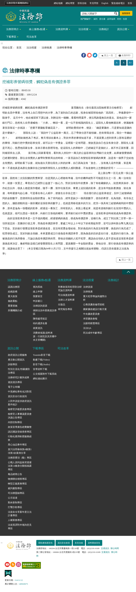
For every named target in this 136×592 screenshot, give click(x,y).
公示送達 (12, 498)
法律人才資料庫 (66, 300)
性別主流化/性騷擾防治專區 (19, 371)
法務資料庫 (62, 29)
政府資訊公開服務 (17, 355)
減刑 (95, 19)
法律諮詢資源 (40, 305)
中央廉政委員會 (91, 314)
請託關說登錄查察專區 (20, 431)
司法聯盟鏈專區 (16, 493)
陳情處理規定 (40, 318)
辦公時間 (115, 548)
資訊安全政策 (64, 543)
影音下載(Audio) (41, 364)
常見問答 (94, 3)
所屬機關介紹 (15, 310)
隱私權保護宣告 (45, 543)
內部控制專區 (15, 422)
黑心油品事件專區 (17, 444)
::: (2, 2)
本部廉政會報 (90, 318)
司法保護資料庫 (66, 295)
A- (117, 62)
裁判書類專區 (15, 488)
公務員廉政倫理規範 (93, 304)
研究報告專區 (65, 309)
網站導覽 (70, 3)
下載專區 (11, 36)
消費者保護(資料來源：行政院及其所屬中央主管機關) (45, 336)
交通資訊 (105, 548)
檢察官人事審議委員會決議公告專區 (20, 416)
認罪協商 (111, 19)
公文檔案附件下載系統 (45, 374)
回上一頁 (108, 55)
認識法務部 (14, 287)
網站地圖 (58, 3)
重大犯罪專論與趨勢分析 (95, 298)
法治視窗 (83, 29)
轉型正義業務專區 (17, 483)
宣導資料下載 (40, 369)
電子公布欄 (14, 387)
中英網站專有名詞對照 (20, 391)
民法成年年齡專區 (92, 333)
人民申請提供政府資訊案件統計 (20, 403)
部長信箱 (82, 3)
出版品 (61, 304)
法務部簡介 (12, 29)
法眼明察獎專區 (91, 323)
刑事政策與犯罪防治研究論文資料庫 (70, 289)
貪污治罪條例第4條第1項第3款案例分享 (20, 451)
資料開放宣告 (94, 543)
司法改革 (32, 36)
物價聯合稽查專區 (17, 479)
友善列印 (126, 55)
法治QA (87, 328)
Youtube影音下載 (41, 355)
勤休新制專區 (15, 502)
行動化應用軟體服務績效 (20, 438)
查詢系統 (37, 287)
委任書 (102, 19)
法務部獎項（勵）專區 (20, 457)
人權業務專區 (15, 520)
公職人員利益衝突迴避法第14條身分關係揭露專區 (20, 466)
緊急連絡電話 (118, 3)
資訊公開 (122, 29)
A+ (130, 62)
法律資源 (88, 287)
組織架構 (12, 291)
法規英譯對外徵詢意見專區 (20, 527)
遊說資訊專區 (15, 382)
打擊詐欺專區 (15, 507)
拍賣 (125, 19)
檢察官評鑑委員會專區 (20, 409)
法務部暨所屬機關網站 (17, 3)
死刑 (119, 19)
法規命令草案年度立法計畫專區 (20, 514)
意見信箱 (79, 543)
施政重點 (12, 301)
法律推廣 (47, 47)
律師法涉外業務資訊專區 (45, 312)
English (104, 3)
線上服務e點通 (37, 29)
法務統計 (104, 29)
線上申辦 (37, 291)
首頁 (130, 3)
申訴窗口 (37, 301)
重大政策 (12, 296)
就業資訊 (37, 328)
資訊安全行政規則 (17, 396)
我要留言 (37, 296)
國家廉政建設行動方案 (95, 309)
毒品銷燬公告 (15, 474)
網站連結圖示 (40, 378)
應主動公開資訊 (16, 359)
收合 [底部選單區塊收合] (128, 272)
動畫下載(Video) (41, 359)
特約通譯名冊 (40, 323)
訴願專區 (12, 364)
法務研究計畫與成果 (18, 377)
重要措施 (12, 305)
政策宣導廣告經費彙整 (20, 427)
